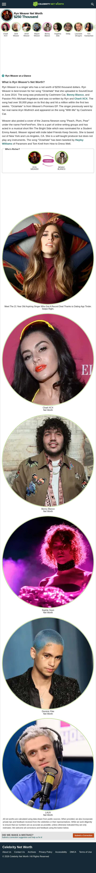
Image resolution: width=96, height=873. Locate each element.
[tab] (48, 77)
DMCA (73, 852)
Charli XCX (80, 98)
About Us (6, 852)
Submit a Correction (83, 835)
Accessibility (61, 852)
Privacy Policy (45, 852)
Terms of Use (85, 852)
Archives (32, 852)
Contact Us (19, 852)
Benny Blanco (75, 94)
